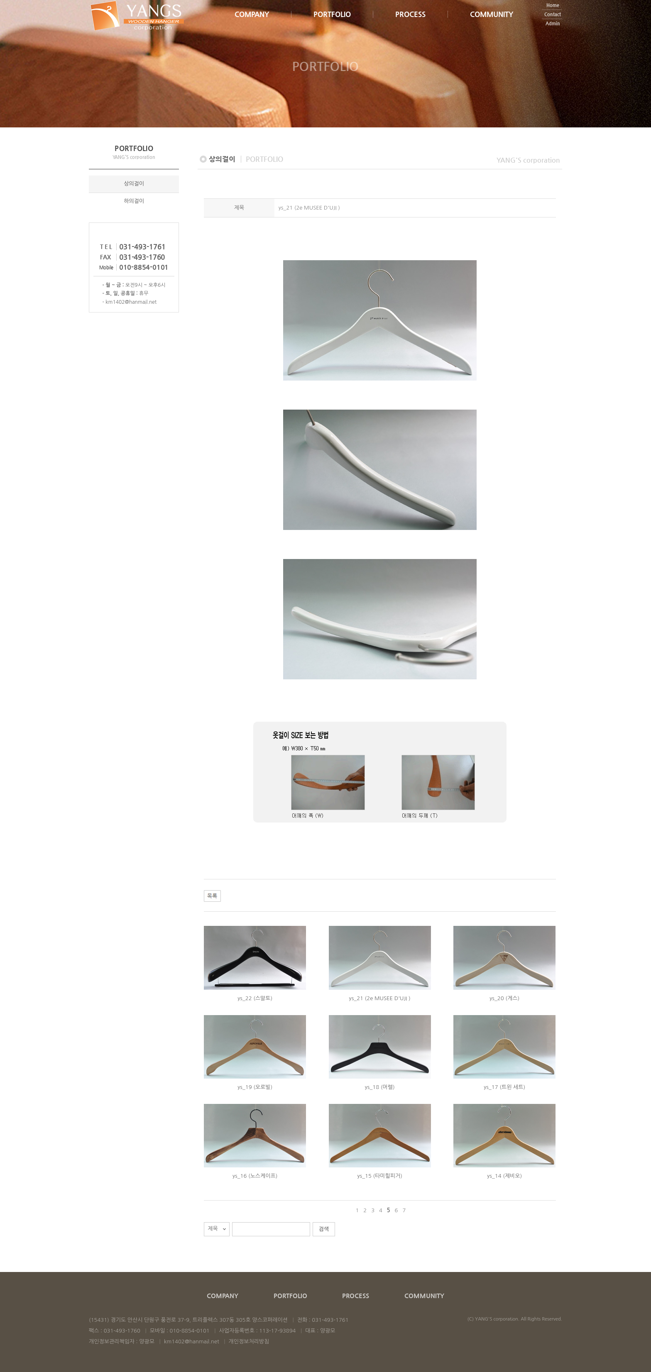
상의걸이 (134, 184)
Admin (553, 33)
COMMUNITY (491, 23)
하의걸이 (134, 202)
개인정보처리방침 (249, 1341)
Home (552, 14)
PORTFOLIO (332, 24)
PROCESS (410, 23)
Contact (552, 24)
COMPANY (252, 24)
